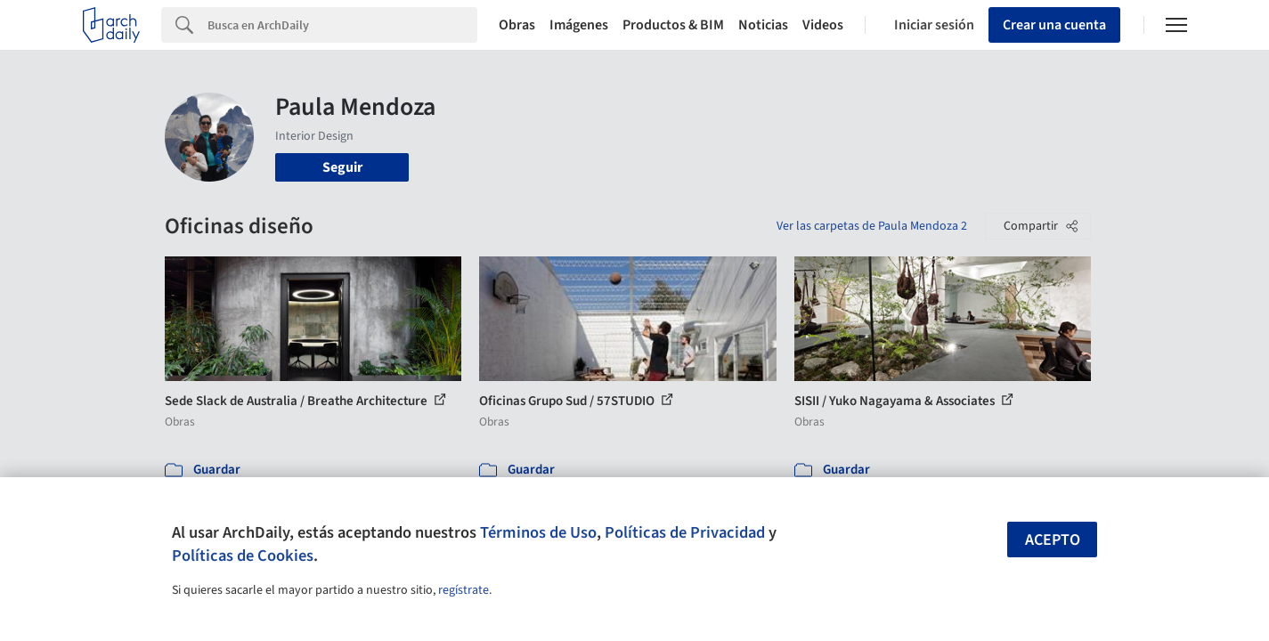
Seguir (342, 167)
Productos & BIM (673, 25)
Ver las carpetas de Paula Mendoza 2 (872, 226)
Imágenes (578, 25)
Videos (822, 25)
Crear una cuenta (1054, 25)
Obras (517, 25)
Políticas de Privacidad (685, 532)
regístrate (463, 590)
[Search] (342, 25)
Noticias (763, 25)
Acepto (1052, 540)
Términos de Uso (538, 532)
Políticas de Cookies (242, 555)
